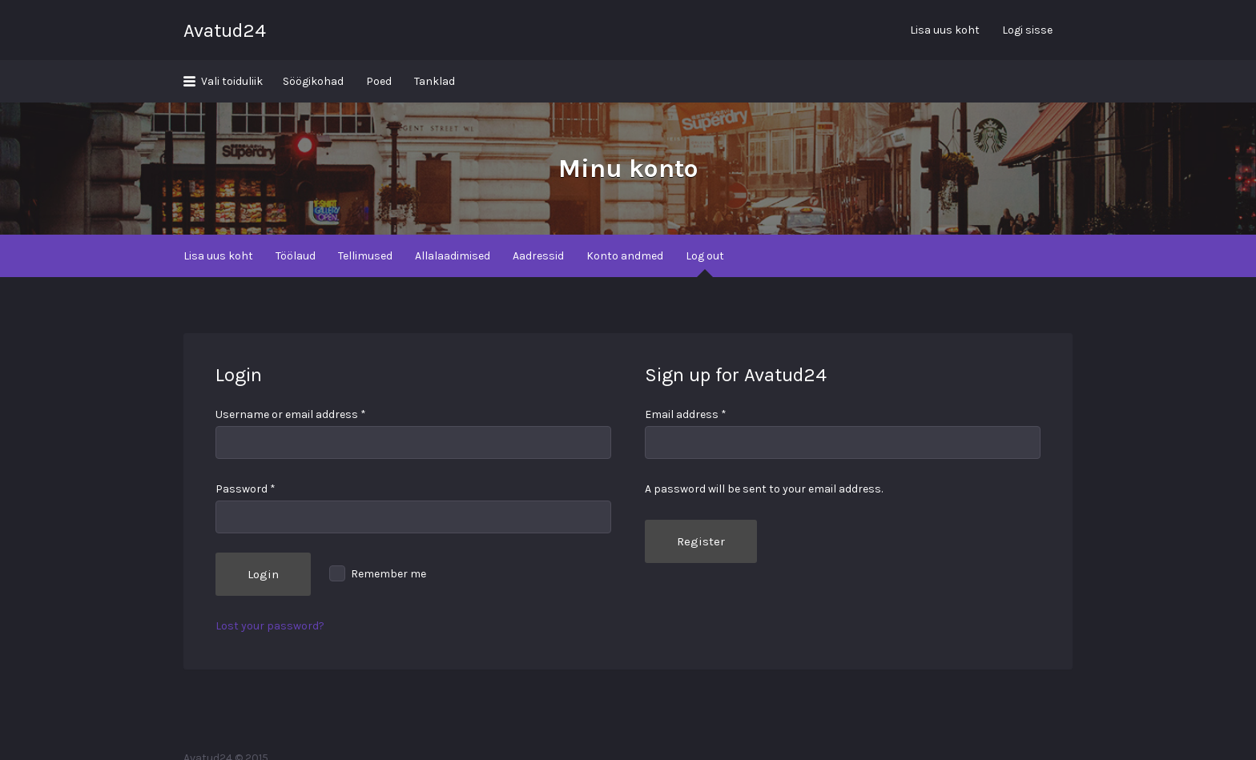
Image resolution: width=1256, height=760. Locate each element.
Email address (686, 414)
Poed (379, 81)
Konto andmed (624, 256)
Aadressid (538, 256)
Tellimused (365, 256)
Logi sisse (1027, 30)
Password (245, 489)
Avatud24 (224, 30)
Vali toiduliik (232, 81)
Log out (705, 256)
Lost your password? (269, 626)
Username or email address (290, 414)
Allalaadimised (452, 256)
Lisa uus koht (945, 30)
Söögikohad (313, 81)
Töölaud (296, 256)
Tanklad (434, 81)
